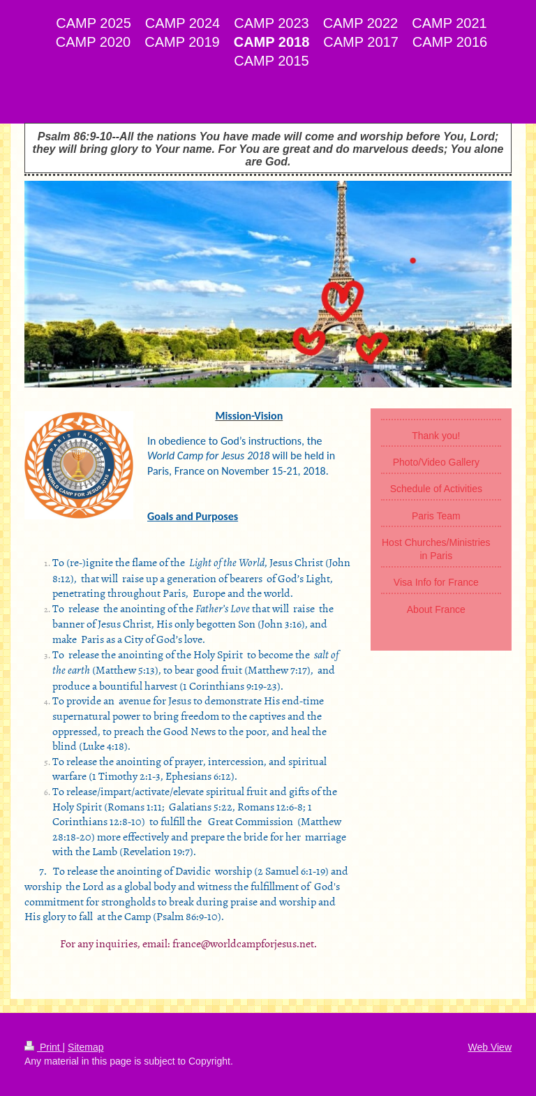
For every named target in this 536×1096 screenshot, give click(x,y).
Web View (490, 1047)
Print (43, 1047)
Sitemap (85, 1047)
